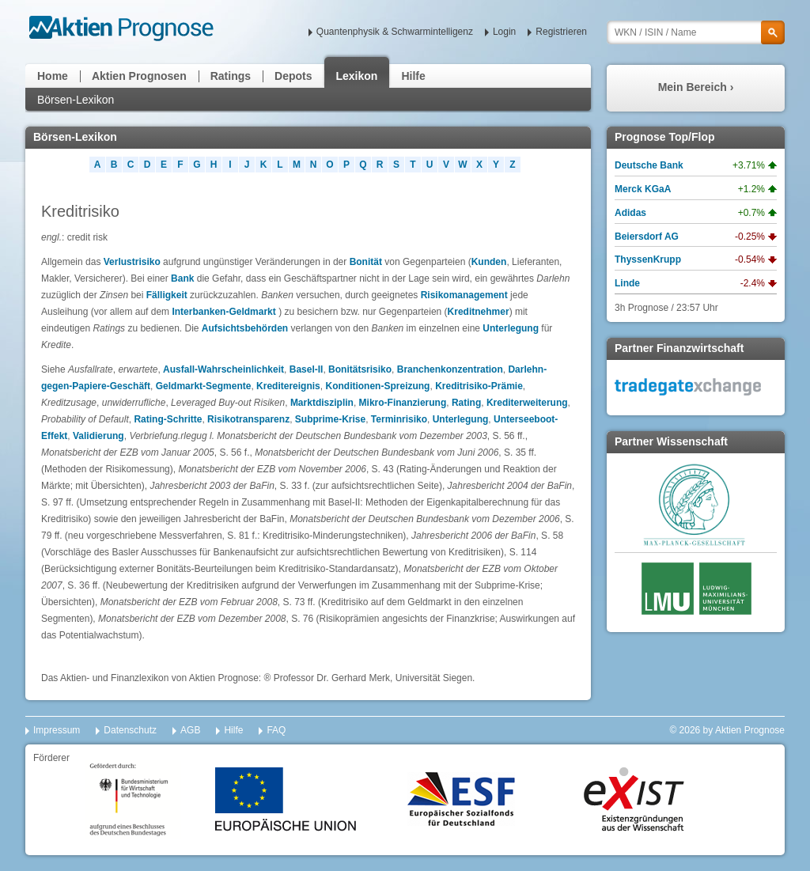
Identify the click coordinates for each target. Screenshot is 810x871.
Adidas (630, 212)
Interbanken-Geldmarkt (223, 311)
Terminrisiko (399, 419)
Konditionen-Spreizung (377, 386)
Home (52, 75)
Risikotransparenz (248, 419)
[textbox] (696, 32)
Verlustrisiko (132, 261)
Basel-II (307, 369)
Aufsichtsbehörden (245, 328)
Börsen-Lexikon (75, 99)
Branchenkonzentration (450, 369)
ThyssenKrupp (648, 259)
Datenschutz (130, 730)
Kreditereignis (288, 386)
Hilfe (413, 75)
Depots (293, 75)
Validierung (98, 435)
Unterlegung (511, 328)
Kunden (489, 261)
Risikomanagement (464, 295)
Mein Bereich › (696, 87)
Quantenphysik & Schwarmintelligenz (394, 31)
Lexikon (357, 75)
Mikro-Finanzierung (403, 402)
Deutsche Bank (649, 165)
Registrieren (561, 31)
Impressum (56, 730)
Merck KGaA (643, 189)
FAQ (276, 730)
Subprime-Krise (330, 419)
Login (504, 31)
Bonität (366, 261)
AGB (190, 730)
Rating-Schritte (168, 419)
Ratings (230, 75)
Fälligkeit (166, 295)
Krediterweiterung (527, 402)
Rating (466, 402)
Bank (184, 278)
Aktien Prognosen (139, 75)
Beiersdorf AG (647, 236)
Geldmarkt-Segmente (204, 386)
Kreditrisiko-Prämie (479, 386)
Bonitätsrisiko (360, 369)
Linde (627, 283)
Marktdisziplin (322, 402)
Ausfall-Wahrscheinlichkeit (223, 369)
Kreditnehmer (478, 311)
